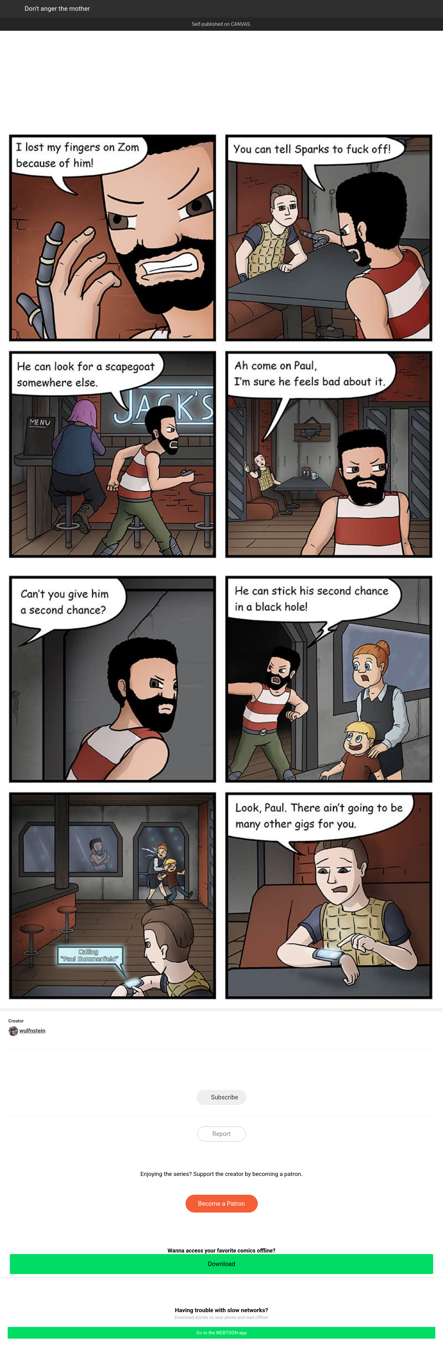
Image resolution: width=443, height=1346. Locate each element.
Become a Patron (221, 1203)
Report (221, 1134)
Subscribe (224, 1097)
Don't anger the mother (57, 8)
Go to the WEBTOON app (221, 1333)
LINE (166, 1072)
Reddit (277, 1072)
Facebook (194, 1072)
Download (221, 1264)
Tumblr (249, 1072)
